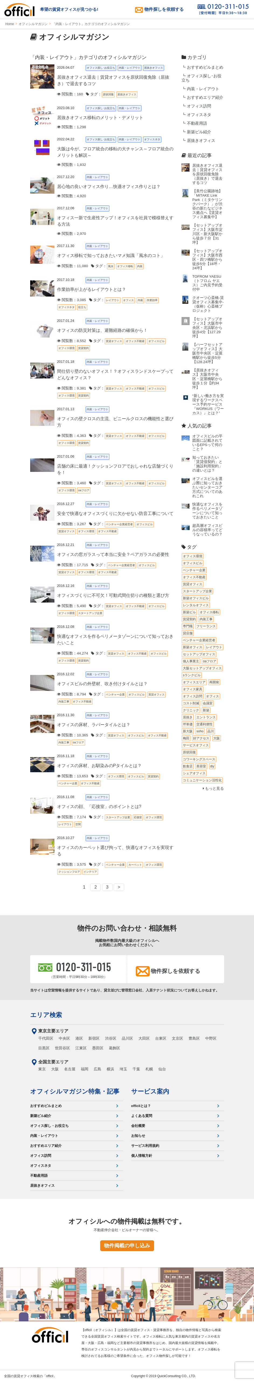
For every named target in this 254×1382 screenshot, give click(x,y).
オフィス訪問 (199, 106)
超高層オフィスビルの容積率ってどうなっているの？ (207, 530)
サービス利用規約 (145, 1146)
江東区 (81, 1048)
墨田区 (97, 1048)
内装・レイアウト (203, 89)
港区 (79, 1038)
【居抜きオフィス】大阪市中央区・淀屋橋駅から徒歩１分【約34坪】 (207, 378)
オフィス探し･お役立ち (201, 78)
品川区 (127, 1038)
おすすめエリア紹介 (205, 97)
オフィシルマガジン (33, 24)
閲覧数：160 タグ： (79, 94)
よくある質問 (141, 1116)
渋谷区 (110, 1038)
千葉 (136, 1069)
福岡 (84, 1069)
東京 (42, 1069)
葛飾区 (114, 1048)
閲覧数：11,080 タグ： (82, 266)
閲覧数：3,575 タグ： (81, 864)
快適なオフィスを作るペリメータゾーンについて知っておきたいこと (207, 510)
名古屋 (69, 1069)
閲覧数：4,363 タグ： (81, 436)
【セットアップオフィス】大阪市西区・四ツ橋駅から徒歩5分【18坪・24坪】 (207, 259)
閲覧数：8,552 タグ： (81, 341)
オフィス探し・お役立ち (49, 1126)
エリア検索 (46, 1014)
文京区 (177, 1038)
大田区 (144, 1038)
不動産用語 (197, 123)
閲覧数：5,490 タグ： (81, 606)
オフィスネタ (199, 115)
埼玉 (123, 1069)
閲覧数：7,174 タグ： (81, 817)
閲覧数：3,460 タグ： (81, 483)
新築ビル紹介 (199, 132)
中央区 (64, 1038)
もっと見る (213, 788)
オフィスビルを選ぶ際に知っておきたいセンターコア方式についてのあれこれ (207, 487)
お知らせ (138, 1136)
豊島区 (194, 1038)
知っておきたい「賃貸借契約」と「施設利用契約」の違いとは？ (207, 463)
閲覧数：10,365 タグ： (82, 735)
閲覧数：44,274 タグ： (82, 653)
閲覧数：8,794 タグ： (81, 694)
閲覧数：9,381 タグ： (81, 388)
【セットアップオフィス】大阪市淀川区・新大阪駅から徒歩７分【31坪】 (207, 234)
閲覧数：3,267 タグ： (81, 524)
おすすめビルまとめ (205, 67)
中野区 (211, 1038)
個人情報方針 (141, 1156)
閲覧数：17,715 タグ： (82, 565)
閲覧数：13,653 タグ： (82, 776)
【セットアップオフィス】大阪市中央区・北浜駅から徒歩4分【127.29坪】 (207, 327)
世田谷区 (62, 1048)
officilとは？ (141, 1106)
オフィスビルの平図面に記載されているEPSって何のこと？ (207, 442)
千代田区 (45, 1038)
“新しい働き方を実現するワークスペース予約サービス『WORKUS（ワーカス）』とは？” (208, 404)
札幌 (149, 1069)
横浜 (110, 1069)
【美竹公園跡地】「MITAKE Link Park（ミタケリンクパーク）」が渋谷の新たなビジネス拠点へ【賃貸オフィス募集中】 (207, 204)
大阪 (55, 1069)
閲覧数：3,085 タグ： (81, 300)
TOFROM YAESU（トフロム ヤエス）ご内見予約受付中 (207, 282)
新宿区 (94, 1038)
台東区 (160, 1038)
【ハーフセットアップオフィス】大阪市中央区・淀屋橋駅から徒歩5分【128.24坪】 (207, 353)
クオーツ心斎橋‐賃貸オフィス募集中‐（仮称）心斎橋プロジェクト (208, 304)
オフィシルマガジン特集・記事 (74, 1091)
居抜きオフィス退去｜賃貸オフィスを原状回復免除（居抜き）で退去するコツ (207, 174)
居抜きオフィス (201, 140)
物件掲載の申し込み (127, 1245)
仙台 (162, 1069)
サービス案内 (150, 1091)
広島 (97, 1069)
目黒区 (44, 1048)
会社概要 (138, 1126)
